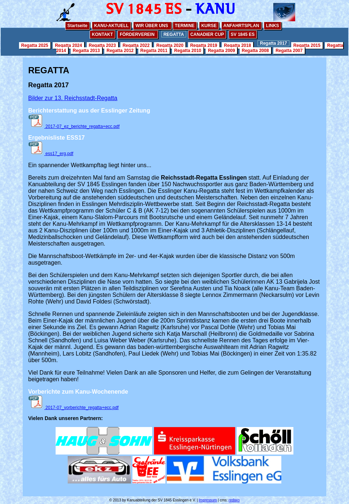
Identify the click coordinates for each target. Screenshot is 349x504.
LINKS (272, 25)
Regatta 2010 (187, 50)
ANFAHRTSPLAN (241, 25)
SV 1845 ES (243, 34)
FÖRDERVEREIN (137, 34)
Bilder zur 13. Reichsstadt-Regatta (72, 98)
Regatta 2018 (237, 45)
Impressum (208, 500)
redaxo (234, 500)
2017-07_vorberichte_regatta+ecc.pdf (73, 407)
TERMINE (185, 25)
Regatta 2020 (169, 45)
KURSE (209, 25)
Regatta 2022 (136, 45)
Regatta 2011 (154, 50)
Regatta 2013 (86, 50)
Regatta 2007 (289, 50)
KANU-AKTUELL (111, 25)
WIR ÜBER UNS (152, 25)
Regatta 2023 (102, 45)
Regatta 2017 (273, 43)
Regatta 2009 (221, 50)
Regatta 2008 (255, 50)
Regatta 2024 (68, 45)
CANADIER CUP (207, 34)
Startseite (77, 25)
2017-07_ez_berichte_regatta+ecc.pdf (74, 126)
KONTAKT (102, 34)
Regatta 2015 (306, 45)
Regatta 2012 (120, 50)
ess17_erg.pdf (50, 153)
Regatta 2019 (203, 45)
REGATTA (174, 34)
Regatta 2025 (34, 45)
